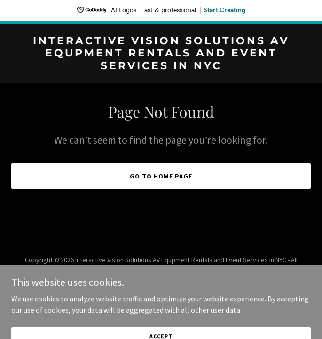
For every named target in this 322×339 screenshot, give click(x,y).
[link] (161, 66)
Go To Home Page (161, 176)
